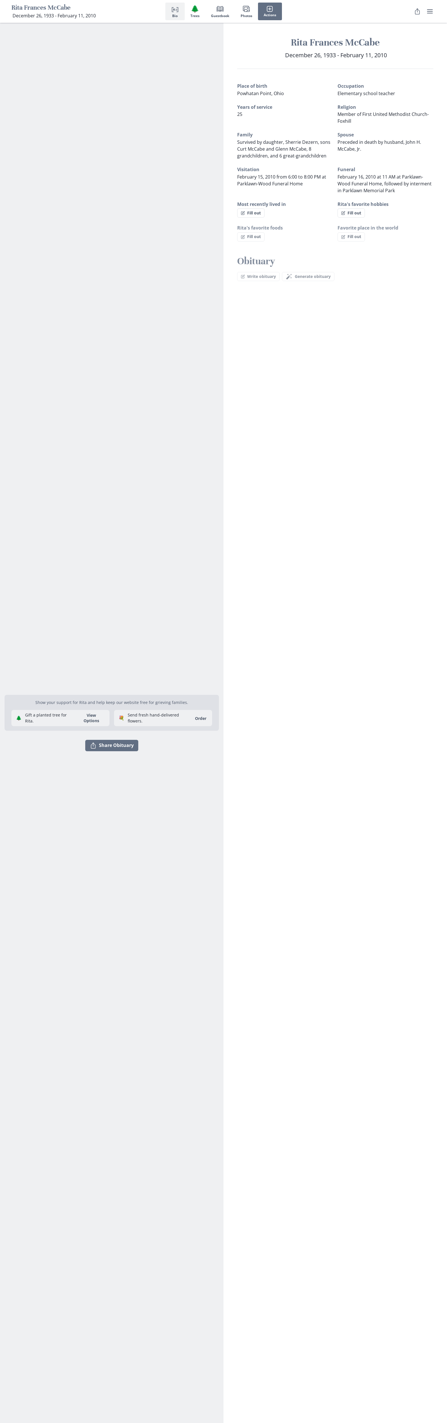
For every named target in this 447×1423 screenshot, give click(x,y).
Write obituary (258, 276)
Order (200, 718)
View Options (91, 717)
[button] (112, 688)
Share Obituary (112, 745)
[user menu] (430, 11)
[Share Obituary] (417, 11)
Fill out (251, 213)
